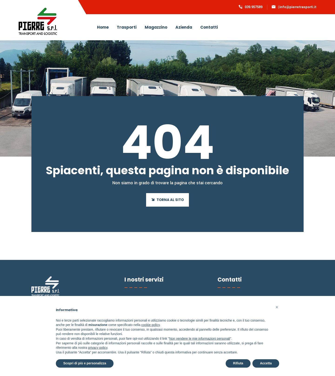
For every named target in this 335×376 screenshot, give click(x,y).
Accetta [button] (266, 363)
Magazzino (156, 27)
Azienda (183, 27)
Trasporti (127, 27)
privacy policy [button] (97, 347)
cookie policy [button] (150, 325)
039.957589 (253, 7)
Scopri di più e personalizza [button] (84, 363)
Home (103, 27)
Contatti (209, 27)
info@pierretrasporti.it (297, 7)
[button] (277, 307)
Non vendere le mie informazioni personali (199, 338)
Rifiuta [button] (238, 363)
